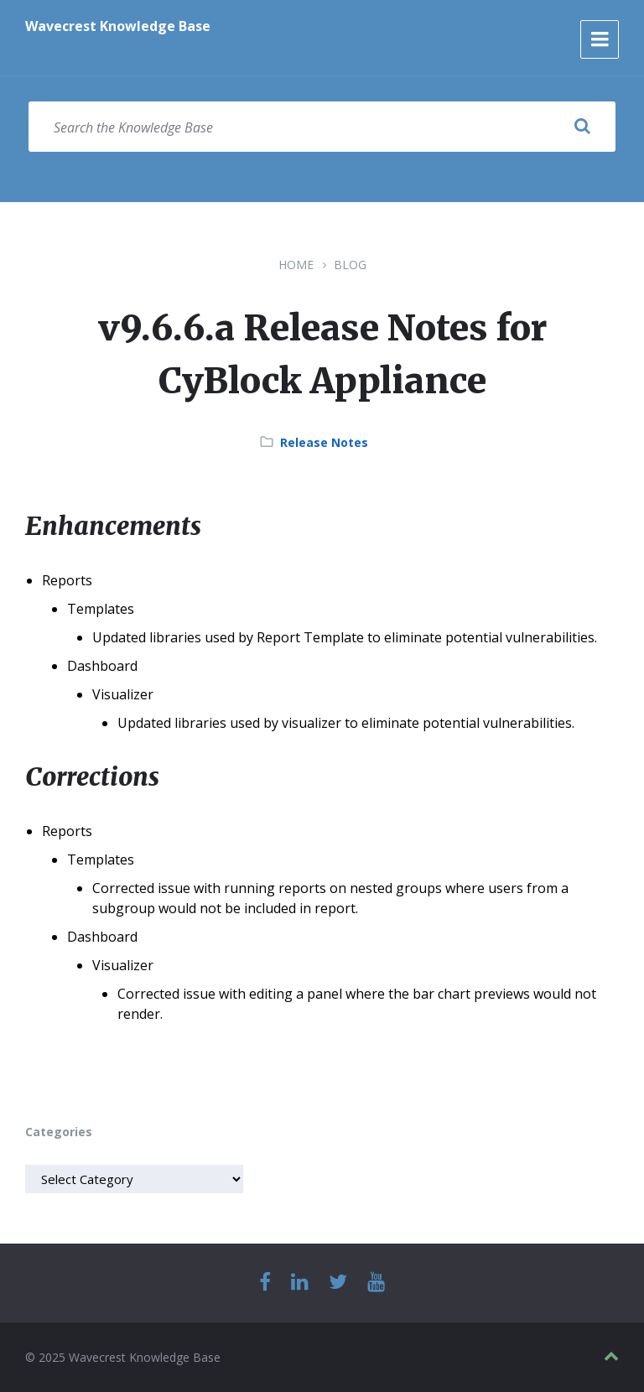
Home (296, 265)
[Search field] (322, 126)
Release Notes (324, 442)
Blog (350, 265)
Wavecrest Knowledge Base (117, 26)
